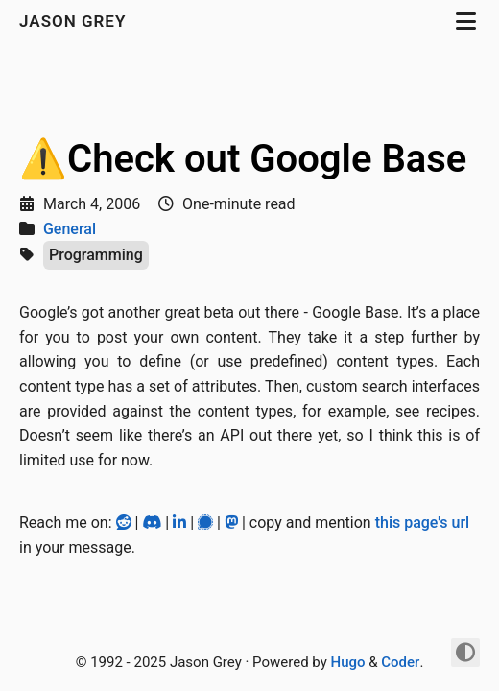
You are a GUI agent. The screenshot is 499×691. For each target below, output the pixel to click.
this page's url (422, 522)
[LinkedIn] (181, 522)
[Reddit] (125, 522)
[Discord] (153, 522)
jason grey (75, 21)
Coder (400, 662)
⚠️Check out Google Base (242, 158)
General (69, 229)
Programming (96, 255)
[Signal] (207, 522)
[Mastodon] (233, 522)
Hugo (348, 662)
